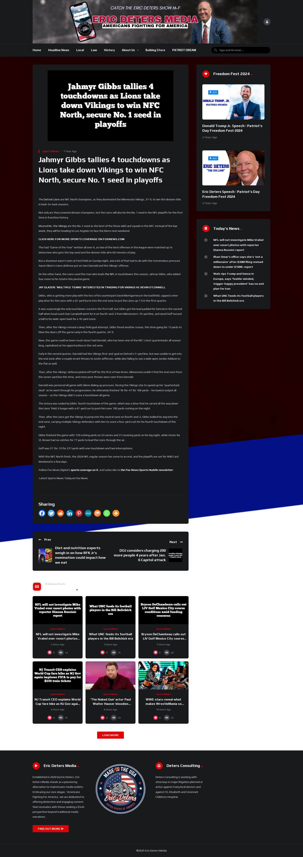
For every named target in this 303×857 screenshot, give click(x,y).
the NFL (110, 274)
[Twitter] (51, 513)
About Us (128, 50)
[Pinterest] (79, 513)
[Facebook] (42, 513)
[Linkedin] (69, 513)
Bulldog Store (155, 50)
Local (80, 50)
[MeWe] (88, 513)
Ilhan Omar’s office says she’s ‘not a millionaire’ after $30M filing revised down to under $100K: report (238, 261)
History (109, 50)
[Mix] (97, 513)
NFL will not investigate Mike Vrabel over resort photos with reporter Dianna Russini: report (238, 244)
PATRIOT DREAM (184, 50)
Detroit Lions (52, 199)
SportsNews (50, 151)
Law (94, 50)
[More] (115, 513)
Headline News (58, 50)
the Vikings (60, 225)
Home (37, 50)
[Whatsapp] (106, 513)
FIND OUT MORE (51, 828)
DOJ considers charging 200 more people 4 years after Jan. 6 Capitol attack (140, 555)
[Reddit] (60, 513)
